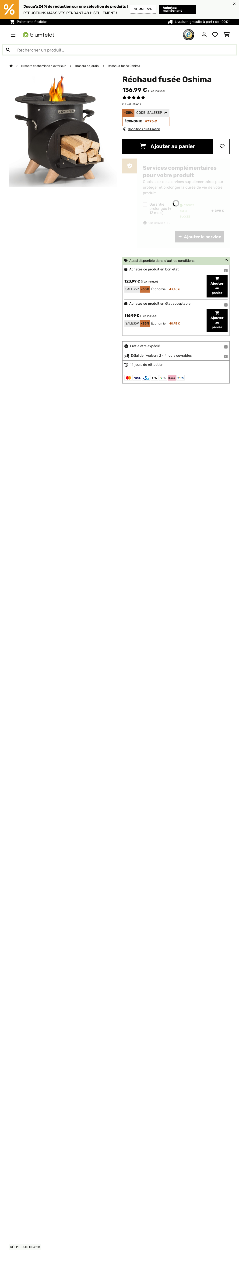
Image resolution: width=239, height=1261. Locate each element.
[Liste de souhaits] (215, 35)
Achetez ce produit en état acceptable (159, 304)
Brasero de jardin (87, 66)
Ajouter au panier (167, 146)
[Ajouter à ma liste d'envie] (222, 146)
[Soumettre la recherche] (8, 50)
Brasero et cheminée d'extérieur (44, 66)
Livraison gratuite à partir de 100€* (202, 22)
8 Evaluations (131, 104)
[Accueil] (15, 66)
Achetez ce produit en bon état (154, 269)
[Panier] (226, 35)
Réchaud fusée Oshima (124, 66)
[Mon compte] (204, 35)
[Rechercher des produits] (119, 49)
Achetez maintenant (172, 9)
